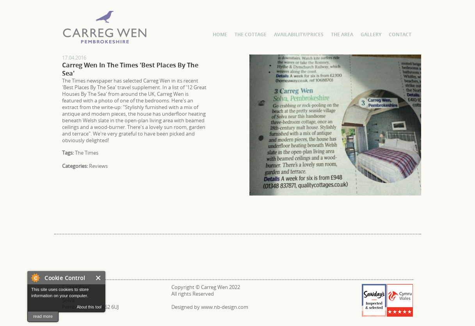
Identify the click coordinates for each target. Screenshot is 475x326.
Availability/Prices (299, 34)
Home (220, 34)
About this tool (89, 307)
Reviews (98, 165)
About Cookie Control (35, 277)
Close (98, 277)
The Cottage (251, 34)
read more (43, 316)
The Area (342, 34)
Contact (400, 34)
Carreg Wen (67, 54)
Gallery (371, 34)
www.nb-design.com (224, 306)
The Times (86, 152)
